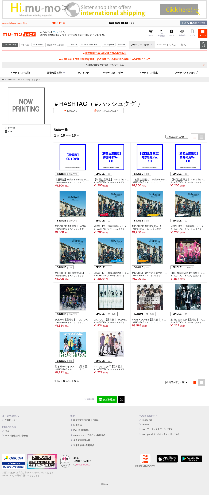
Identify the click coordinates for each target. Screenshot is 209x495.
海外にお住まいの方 (107, 110)
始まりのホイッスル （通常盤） (72, 366)
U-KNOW (73, 44)
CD (8, 131)
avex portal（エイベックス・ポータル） (161, 434)
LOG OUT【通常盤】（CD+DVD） (111, 319)
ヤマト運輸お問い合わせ (16, 435)
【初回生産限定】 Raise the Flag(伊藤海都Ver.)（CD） (111, 179)
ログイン (92, 34)
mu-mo (145, 424)
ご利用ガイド (11, 420)
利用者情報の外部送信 (83, 445)
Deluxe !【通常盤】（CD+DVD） (72, 319)
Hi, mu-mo (147, 420)
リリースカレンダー (113, 72)
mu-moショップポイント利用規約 (89, 435)
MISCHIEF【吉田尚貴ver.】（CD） (149, 226)
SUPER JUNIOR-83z (90, 44)
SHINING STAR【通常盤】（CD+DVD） (188, 273)
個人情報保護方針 (81, 440)
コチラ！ (62, 34)
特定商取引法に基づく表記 (85, 420)
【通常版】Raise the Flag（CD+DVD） (72, 179)
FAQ (7, 431)
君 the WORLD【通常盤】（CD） (188, 319)
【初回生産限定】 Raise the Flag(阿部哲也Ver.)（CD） (149, 179)
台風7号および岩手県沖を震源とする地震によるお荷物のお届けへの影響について (104, 59)
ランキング (83, 72)
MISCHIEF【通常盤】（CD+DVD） (72, 226)
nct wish (121, 44)
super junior (109, 44)
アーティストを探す (20, 72)
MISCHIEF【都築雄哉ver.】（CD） (111, 272)
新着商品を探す (55, 72)
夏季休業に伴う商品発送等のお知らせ (104, 53)
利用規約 (77, 425)
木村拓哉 (25, 45)
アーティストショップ (186, 72)
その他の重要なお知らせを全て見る (104, 65)
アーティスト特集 (149, 72)
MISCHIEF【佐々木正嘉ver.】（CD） (149, 272)
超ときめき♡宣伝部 (55, 45)
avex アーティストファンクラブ (157, 429)
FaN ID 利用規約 (81, 430)
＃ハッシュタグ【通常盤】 (108, 366)
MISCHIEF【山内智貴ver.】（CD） (72, 273)
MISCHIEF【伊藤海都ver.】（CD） (111, 226)
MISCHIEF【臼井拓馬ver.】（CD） (188, 226)
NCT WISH (37, 44)
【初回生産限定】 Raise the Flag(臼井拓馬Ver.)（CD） (188, 179)
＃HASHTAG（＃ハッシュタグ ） (70, 182)
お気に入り (72, 110)
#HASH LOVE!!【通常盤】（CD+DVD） (149, 319)
